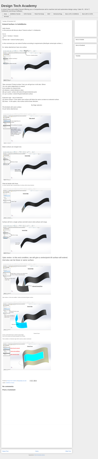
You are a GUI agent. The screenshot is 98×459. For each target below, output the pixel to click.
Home (5, 14)
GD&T (48, 14)
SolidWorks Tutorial (10, 382)
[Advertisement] (36, 436)
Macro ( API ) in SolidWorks (72, 14)
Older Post (68, 451)
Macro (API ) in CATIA (87, 14)
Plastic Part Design (39, 14)
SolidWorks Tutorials (15, 14)
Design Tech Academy (19, 6)
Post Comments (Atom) (40, 455)
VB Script (6, 16)
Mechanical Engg (57, 14)
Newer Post (5, 451)
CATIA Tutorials (27, 14)
